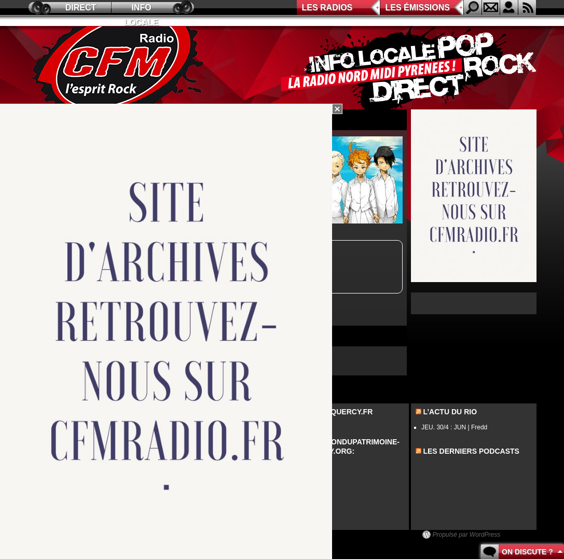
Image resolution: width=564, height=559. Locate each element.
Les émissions (418, 7)
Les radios (327, 7)
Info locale (142, 9)
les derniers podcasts (471, 451)
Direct (81, 7)
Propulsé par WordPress (467, 534)
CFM (118, 67)
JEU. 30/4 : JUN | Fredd (454, 427)
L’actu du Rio (450, 412)
